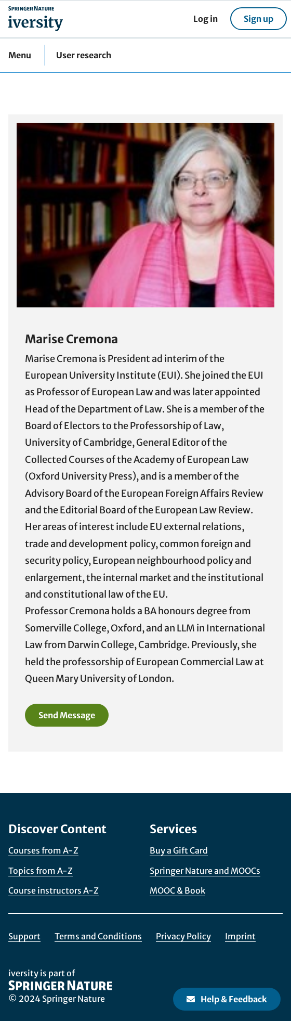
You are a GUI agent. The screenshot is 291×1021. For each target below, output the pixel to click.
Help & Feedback (227, 999)
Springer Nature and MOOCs (205, 870)
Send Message (66, 715)
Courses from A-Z (43, 850)
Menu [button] (19, 55)
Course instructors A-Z (53, 890)
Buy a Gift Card (179, 850)
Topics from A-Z (40, 870)
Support (24, 936)
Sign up (258, 19)
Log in (205, 19)
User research (83, 55)
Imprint (240, 936)
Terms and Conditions (98, 936)
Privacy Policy (183, 936)
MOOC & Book (177, 890)
